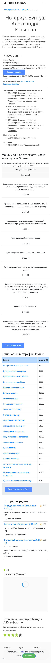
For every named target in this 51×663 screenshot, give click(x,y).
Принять (29, 656)
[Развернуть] (44, 3)
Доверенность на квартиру (14, 371)
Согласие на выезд (11, 415)
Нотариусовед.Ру (17, 3)
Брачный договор (10, 398)
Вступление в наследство (14, 420)
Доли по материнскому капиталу (17, 481)
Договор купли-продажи (13, 387)
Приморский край (11, 10)
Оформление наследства (13, 431)
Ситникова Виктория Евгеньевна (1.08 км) (21, 541)
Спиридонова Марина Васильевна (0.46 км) (19, 507)
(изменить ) (33, 10)
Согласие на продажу (12, 409)
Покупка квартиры (11, 459)
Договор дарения (10, 393)
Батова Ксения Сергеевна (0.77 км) (20, 524)
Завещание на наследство (14, 426)
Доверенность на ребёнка (14, 382)
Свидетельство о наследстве (15, 437)
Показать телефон (14, 72)
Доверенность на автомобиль (16, 376)
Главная (6, 648)
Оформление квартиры (13, 442)
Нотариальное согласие (13, 404)
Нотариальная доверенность (15, 365)
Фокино (25, 10)
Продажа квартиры (11, 453)
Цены (21, 648)
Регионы (36, 648)
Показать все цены (13, 345)
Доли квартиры (9, 448)
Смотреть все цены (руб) (18, 489)
